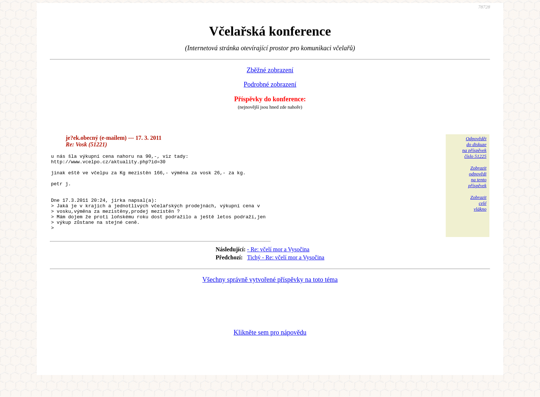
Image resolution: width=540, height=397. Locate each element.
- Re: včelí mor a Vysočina (278, 265)
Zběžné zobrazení (270, 70)
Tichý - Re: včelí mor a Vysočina (286, 273)
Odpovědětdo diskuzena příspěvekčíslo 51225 (474, 147)
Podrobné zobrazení (270, 84)
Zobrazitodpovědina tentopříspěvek (477, 176)
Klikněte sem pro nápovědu (270, 348)
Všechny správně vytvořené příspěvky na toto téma (270, 295)
